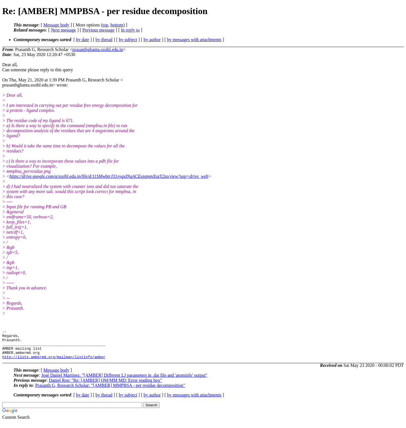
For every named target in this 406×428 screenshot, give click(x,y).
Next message (63, 30)
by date (82, 39)
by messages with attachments (194, 39)
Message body (56, 25)
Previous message (98, 30)
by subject (128, 39)
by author (152, 39)
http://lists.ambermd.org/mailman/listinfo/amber (54, 362)
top (105, 25)
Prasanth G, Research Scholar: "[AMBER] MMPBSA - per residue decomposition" (110, 391)
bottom (116, 25)
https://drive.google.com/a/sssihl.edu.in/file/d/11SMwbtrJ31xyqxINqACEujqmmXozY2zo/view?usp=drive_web (109, 176)
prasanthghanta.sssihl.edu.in (97, 49)
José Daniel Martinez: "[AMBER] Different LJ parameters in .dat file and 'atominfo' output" (124, 381)
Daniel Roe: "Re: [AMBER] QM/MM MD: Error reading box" (105, 386)
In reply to (130, 30)
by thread (104, 39)
